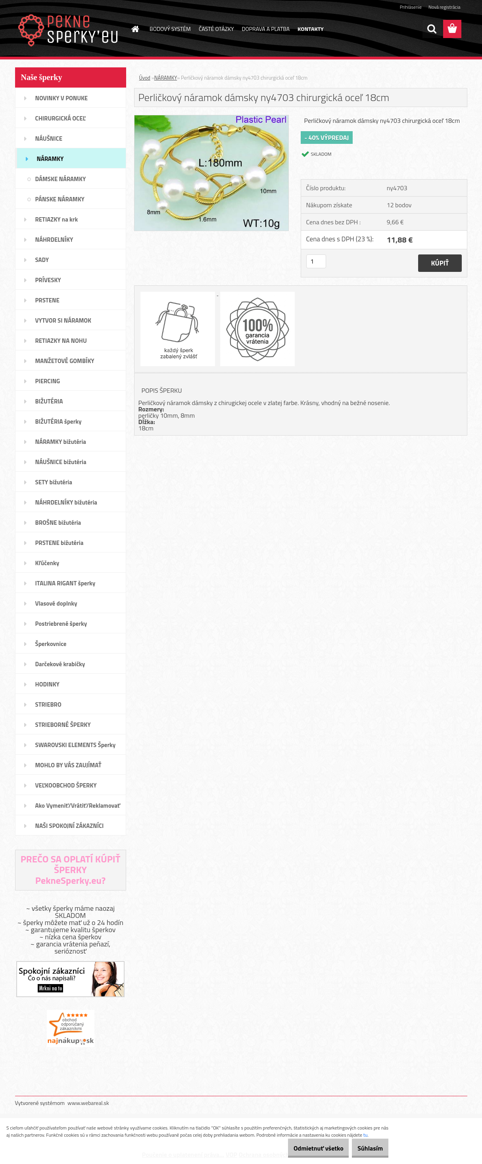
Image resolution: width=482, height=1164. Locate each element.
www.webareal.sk (88, 1103)
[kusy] (316, 261)
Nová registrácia (444, 7)
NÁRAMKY (165, 78)
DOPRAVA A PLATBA (266, 29)
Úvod (144, 78)
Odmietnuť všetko (305, 1148)
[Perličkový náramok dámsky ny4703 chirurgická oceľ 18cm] (211, 118)
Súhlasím (365, 1148)
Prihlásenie (411, 7)
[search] (431, 29)
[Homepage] (134, 29)
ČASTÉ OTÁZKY (216, 29)
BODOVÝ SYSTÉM (170, 29)
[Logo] (69, 29)
